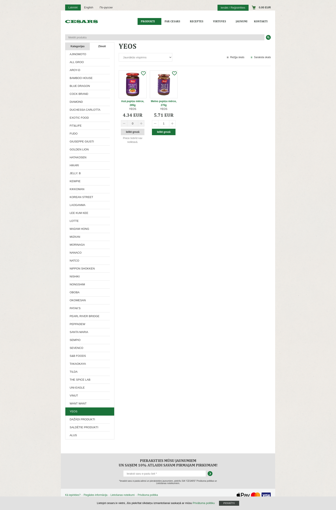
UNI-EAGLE (77, 387)
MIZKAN (75, 236)
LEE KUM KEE (79, 213)
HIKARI (74, 165)
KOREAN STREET (81, 197)
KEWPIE (75, 181)
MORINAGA (77, 244)
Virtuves (219, 21)
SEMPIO (75, 340)
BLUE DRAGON (80, 86)
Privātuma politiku (204, 503)
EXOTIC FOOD (79, 117)
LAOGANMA (78, 205)
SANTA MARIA (79, 332)
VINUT (74, 395)
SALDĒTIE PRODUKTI (84, 427)
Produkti (148, 21)
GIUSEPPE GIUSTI (82, 141)
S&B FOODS (78, 355)
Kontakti (261, 21)
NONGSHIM (77, 284)
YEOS (73, 411)
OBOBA (75, 292)
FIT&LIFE (76, 125)
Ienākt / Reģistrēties (233, 7)
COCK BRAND (79, 93)
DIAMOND (76, 101)
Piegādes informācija (95, 494)
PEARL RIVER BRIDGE (84, 316)
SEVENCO (76, 348)
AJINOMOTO (78, 54)
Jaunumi (242, 21)
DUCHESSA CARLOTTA (85, 109)
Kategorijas (77, 46)
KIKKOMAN (77, 189)
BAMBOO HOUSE (81, 78)
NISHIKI (75, 276)
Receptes (196, 21)
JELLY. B (75, 173)
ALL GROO (77, 62)
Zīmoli (102, 46)
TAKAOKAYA (78, 363)
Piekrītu (229, 503)
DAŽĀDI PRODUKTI (82, 419)
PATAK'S (75, 308)
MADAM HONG (79, 228)
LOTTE (74, 220)
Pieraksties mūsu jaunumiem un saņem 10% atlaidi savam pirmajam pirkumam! (168, 462)
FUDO (74, 133)
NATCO (74, 260)
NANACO (76, 252)
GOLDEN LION (79, 149)
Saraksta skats (262, 57)
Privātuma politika (148, 494)
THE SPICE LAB (80, 379)
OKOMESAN (78, 300)
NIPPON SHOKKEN (82, 268)
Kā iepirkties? (73, 494)
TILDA (74, 371)
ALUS (73, 435)
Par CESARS (172, 21)
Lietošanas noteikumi (122, 494)
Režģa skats (237, 57)
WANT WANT (78, 403)
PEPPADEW (77, 324)
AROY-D (75, 70)
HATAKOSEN (78, 157)
